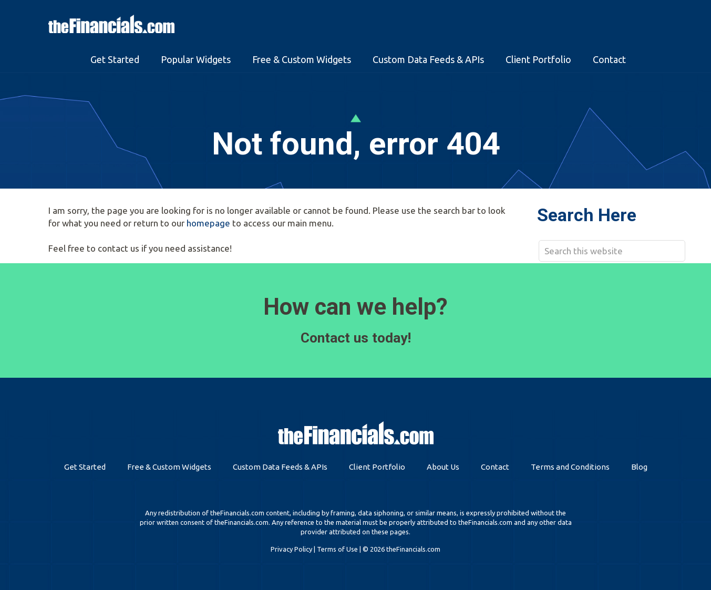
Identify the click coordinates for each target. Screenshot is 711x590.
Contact (495, 466)
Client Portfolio (377, 466)
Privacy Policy (291, 549)
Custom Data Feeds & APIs (280, 466)
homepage (208, 223)
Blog (639, 466)
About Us (443, 466)
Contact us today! (356, 337)
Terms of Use (337, 549)
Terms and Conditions (570, 466)
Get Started (85, 466)
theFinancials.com (111, 24)
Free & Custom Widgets (169, 466)
